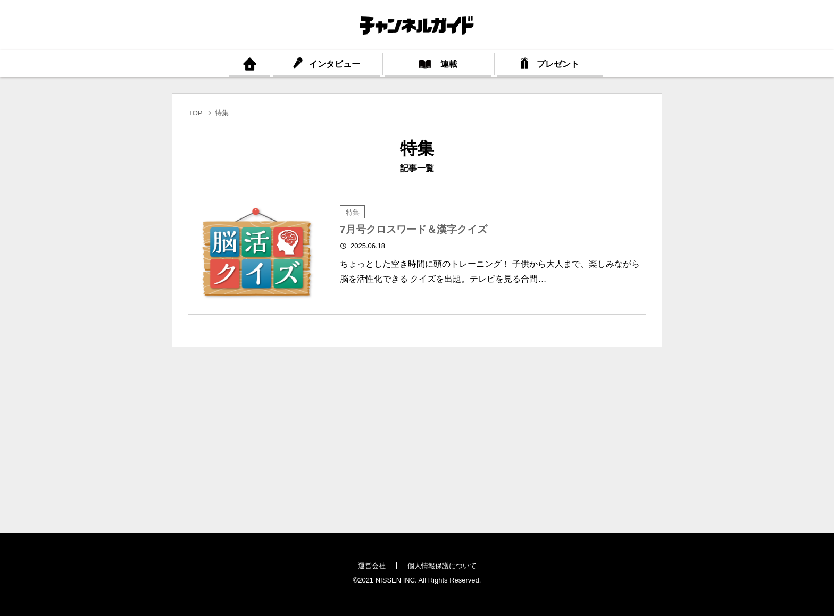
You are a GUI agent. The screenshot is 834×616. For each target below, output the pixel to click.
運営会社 (372, 566)
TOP (195, 113)
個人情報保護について (442, 566)
